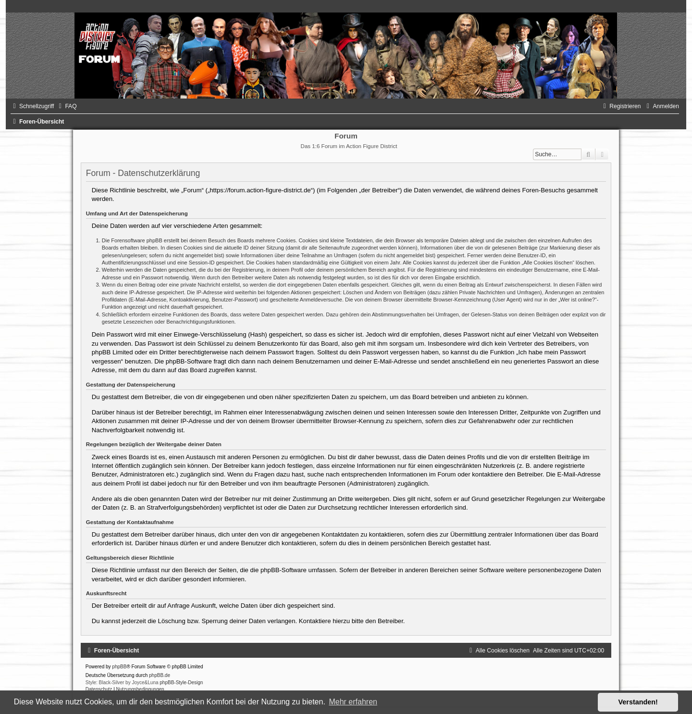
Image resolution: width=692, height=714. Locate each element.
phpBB (119, 666)
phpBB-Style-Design (181, 682)
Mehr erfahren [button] (353, 702)
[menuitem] (66, 106)
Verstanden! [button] (638, 702)
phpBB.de (159, 675)
